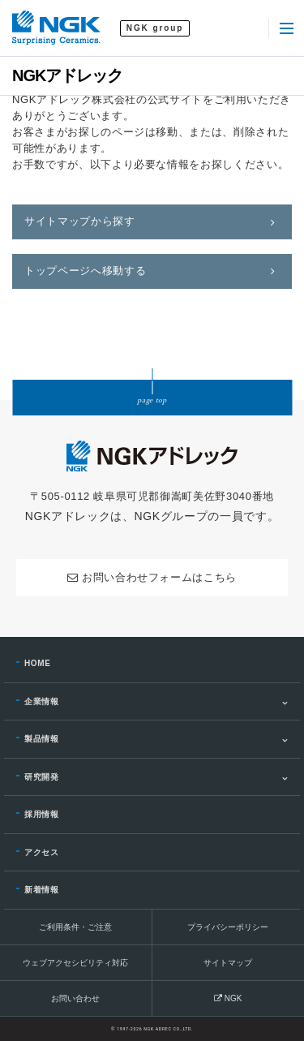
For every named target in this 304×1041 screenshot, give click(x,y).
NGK (228, 998)
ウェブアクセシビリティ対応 (75, 962)
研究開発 (41, 776)
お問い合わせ (75, 998)
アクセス (41, 852)
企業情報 (41, 701)
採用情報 (41, 814)
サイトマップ (227, 962)
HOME (37, 663)
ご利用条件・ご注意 (75, 927)
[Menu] (286, 28)
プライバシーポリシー (227, 927)
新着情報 (41, 889)
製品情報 (41, 738)
